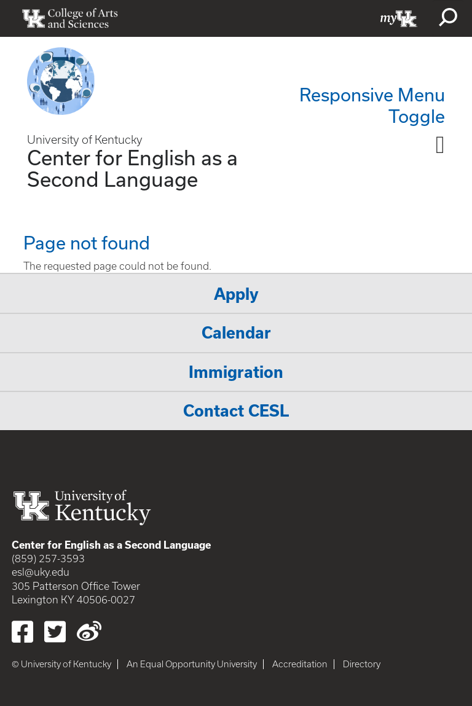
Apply (236, 294)
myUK (398, 18)
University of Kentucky (85, 139)
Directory (361, 664)
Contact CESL (236, 411)
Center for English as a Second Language (132, 168)
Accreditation (300, 664)
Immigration (236, 372)
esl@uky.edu (40, 572)
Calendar (236, 333)
